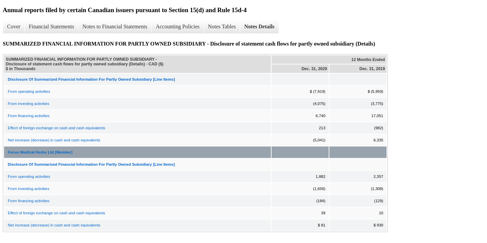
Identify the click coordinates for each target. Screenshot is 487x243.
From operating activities (29, 91)
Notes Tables (222, 26)
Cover (13, 26)
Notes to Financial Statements (115, 26)
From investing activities (28, 104)
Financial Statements (51, 26)
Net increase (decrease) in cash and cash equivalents (54, 140)
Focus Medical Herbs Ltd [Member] (40, 152)
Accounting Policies (177, 26)
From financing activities (28, 116)
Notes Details (259, 26)
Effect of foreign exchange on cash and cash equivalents (56, 128)
